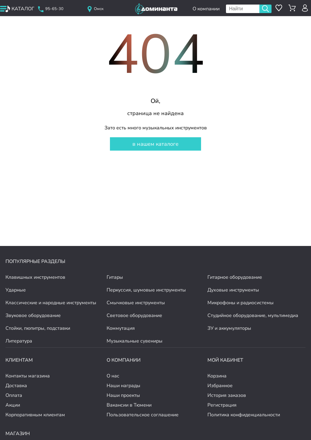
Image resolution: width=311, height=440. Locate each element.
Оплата (13, 395)
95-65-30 (54, 9)
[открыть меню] (17, 8)
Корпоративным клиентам (35, 414)
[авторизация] (305, 8)
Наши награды (123, 385)
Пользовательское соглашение (143, 414)
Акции (12, 405)
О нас (113, 376)
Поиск (265, 9)
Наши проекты (123, 395)
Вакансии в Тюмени (129, 405)
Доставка (16, 385)
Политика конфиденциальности (243, 414)
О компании (206, 8)
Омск (99, 9)
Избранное (220, 385)
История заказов (226, 395)
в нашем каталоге (155, 144)
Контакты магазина (27, 376)
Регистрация (222, 405)
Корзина (217, 376)
